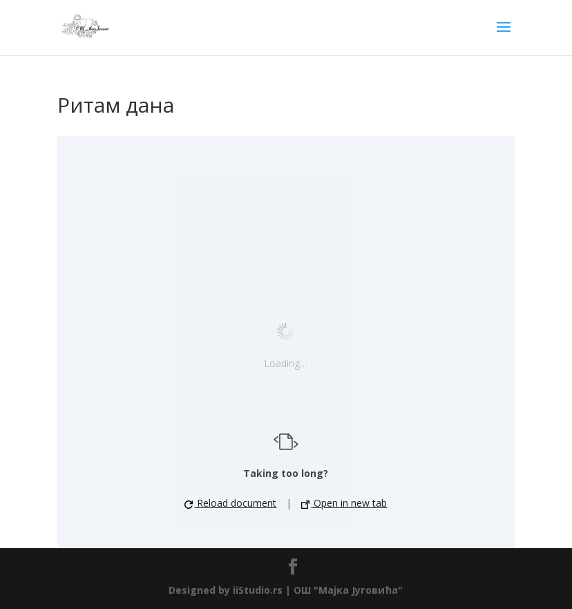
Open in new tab (344, 502)
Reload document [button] (230, 502)
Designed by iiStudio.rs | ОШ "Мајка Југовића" (286, 590)
